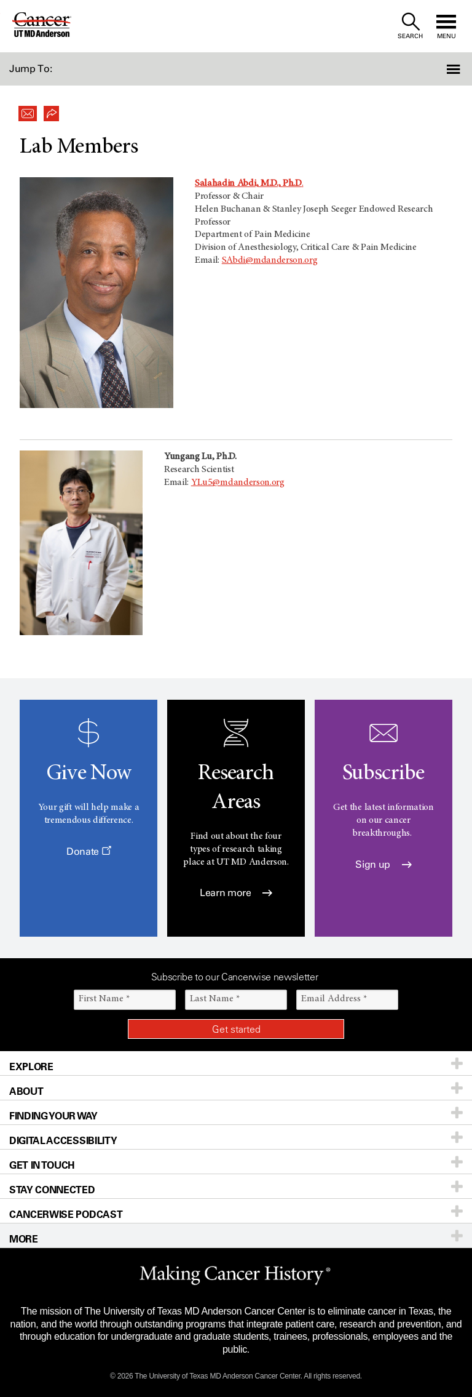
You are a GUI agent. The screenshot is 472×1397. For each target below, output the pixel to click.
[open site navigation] (446, 26)
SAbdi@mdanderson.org (270, 260)
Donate (88, 851)
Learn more (236, 893)
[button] (436, 68)
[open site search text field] (410, 26)
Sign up (383, 864)
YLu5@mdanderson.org (238, 482)
